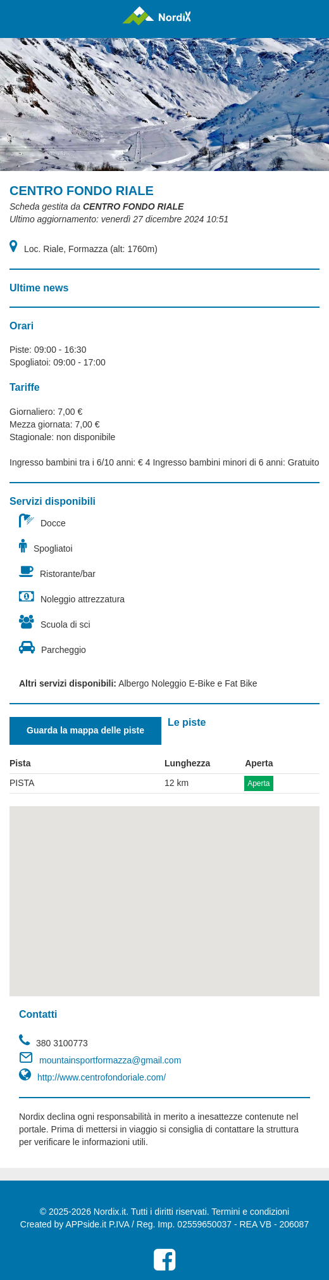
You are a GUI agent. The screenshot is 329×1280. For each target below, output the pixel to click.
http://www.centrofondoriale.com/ (101, 1077)
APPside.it (85, 1224)
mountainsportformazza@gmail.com (110, 1060)
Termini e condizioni (250, 1212)
